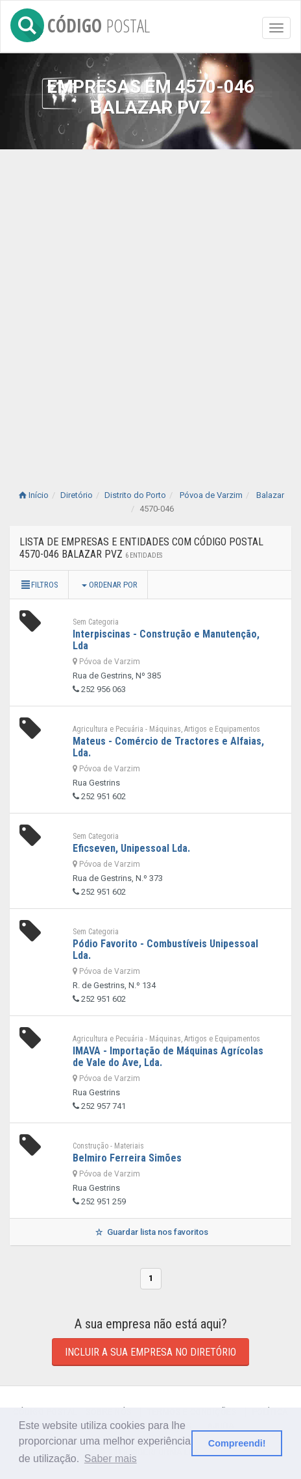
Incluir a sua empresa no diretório (150, 1352)
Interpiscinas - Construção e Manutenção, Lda (166, 640)
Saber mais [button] (110, 1458)
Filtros (38, 585)
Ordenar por (110, 585)
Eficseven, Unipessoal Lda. (131, 848)
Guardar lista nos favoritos (150, 1232)
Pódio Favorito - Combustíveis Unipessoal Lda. (165, 950)
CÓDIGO (80, 23)
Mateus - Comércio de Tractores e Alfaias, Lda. (168, 747)
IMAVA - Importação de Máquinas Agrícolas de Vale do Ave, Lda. (168, 1057)
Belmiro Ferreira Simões (127, 1158)
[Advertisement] (150, 306)
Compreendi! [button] (237, 1443)
